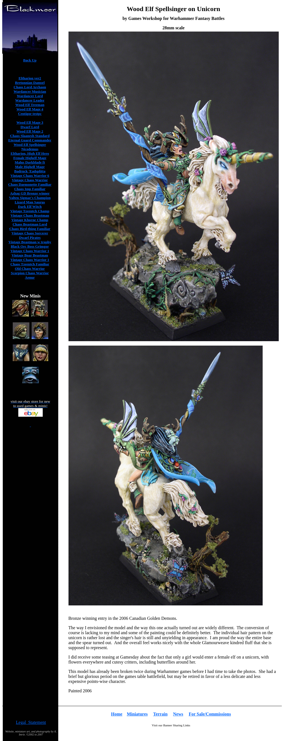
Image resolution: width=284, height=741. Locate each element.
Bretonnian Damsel (30, 83)
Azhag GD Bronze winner (30, 193)
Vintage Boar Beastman (30, 255)
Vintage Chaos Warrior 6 (30, 175)
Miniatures (137, 714)
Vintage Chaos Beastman (30, 215)
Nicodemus (29, 149)
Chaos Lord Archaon (30, 87)
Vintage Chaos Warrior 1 (30, 251)
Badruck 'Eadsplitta (29, 171)
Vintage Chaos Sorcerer (30, 233)
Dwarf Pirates (30, 237)
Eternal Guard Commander (29, 140)
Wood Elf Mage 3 (29, 122)
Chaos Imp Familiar (29, 189)
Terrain (160, 714)
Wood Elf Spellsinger (30, 144)
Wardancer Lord (30, 96)
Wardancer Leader (30, 100)
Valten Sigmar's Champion (30, 198)
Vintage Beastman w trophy (29, 242)
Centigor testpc (30, 114)
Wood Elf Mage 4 (29, 109)
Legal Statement (31, 722)
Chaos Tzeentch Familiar (30, 264)
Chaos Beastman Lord (29, 224)
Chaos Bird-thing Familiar (29, 229)
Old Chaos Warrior (30, 268)
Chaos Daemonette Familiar (30, 184)
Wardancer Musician (30, 91)
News (178, 714)
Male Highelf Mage (30, 167)
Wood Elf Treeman (29, 105)
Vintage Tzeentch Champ (29, 211)
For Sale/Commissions (210, 714)
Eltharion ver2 (30, 78)
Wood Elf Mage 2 (29, 131)
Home (116, 714)
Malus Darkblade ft (30, 162)
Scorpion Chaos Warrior (30, 273)
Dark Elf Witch (30, 206)
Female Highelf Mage (29, 158)
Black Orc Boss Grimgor (30, 246)
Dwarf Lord (30, 127)
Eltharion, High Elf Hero (30, 153)
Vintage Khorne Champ (29, 220)
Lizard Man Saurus (30, 202)
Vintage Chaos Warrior (30, 180)
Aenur (30, 277)
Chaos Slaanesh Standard (29, 136)
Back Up (29, 60)
